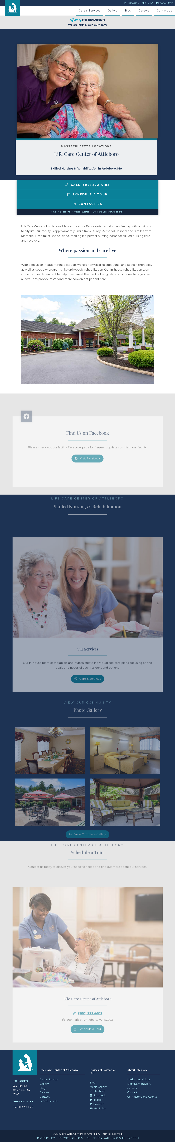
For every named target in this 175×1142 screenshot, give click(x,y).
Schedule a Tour (87, 194)
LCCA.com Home (135, 3)
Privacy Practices (71, 1138)
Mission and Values (138, 1079)
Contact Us (164, 10)
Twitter (96, 1099)
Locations (65, 211)
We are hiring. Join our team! (87, 22)
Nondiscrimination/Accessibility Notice (113, 1138)
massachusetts (81, 211)
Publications (97, 1091)
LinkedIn (97, 1104)
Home (53, 211)
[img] (66, 184)
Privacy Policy (45, 1138)
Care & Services (89, 10)
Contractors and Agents (142, 1096)
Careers (144, 10)
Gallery (112, 10)
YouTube (98, 1108)
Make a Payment (162, 3)
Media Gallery (98, 1086)
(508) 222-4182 (23, 1101)
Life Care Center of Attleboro (107, 211)
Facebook (98, 1095)
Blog (128, 10)
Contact (45, 1096)
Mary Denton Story (139, 1083)
